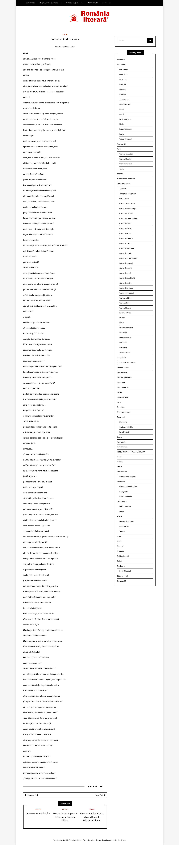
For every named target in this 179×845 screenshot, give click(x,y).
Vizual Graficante (75, 840)
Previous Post (32, 795)
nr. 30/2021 (71, 47)
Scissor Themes (96, 840)
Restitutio (122, 342)
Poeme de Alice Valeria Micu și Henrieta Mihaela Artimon (92, 817)
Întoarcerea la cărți (126, 328)
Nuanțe (122, 109)
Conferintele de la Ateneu (126, 362)
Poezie (65, 34)
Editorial (122, 89)
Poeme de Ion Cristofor (38, 813)
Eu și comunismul (123, 412)
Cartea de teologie (126, 288)
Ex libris (122, 318)
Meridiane (121, 482)
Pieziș (121, 124)
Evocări (119, 437)
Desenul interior (125, 313)
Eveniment (121, 417)
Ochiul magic (122, 501)
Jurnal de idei (124, 99)
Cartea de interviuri (126, 248)
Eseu (119, 402)
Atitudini (120, 174)
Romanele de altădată (127, 477)
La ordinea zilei (124, 104)
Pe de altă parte (125, 119)
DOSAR (119, 392)
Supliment (121, 566)
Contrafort (123, 74)
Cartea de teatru (125, 283)
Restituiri (120, 551)
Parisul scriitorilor (125, 496)
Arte (118, 149)
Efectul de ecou (125, 506)
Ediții (104, 3)
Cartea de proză (125, 273)
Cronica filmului (125, 159)
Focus (121, 323)
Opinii (121, 114)
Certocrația (123, 69)
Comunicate (121, 357)
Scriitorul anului (123, 556)
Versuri (122, 531)
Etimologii (121, 407)
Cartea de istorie (125, 253)
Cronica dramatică (126, 154)
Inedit (119, 457)
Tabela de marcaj (125, 139)
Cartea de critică (125, 223)
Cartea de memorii (126, 263)
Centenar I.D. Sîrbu (126, 427)
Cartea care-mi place (127, 203)
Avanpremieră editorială (126, 179)
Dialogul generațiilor (124, 377)
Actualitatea (121, 64)
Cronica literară (125, 308)
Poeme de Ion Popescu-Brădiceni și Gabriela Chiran (65, 817)
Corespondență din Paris (128, 487)
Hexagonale (123, 491)
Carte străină (124, 199)
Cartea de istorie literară (128, 258)
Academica (121, 59)
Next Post (99, 795)
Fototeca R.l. (121, 442)
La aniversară (124, 432)
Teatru (121, 169)
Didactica (122, 79)
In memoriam (122, 447)
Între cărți (123, 333)
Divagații (122, 84)
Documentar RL (123, 387)
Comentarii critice (123, 184)
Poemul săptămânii (126, 521)
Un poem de (124, 526)
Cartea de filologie (126, 238)
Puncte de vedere (125, 129)
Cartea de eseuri (125, 233)
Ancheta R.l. (121, 144)
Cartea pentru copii (126, 293)
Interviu (120, 462)
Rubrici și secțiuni (72, 3)
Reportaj (120, 546)
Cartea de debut (125, 228)
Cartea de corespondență (128, 218)
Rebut (121, 511)
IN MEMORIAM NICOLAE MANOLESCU (131, 452)
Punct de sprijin (125, 338)
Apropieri (122, 189)
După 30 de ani (125, 571)
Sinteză (119, 561)
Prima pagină (30, 3)
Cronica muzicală (125, 164)
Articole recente (92, 3)
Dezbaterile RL (122, 372)
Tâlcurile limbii (122, 576)
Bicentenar (123, 422)
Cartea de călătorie (126, 213)
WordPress (122, 840)
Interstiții (122, 94)
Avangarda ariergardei (127, 194)
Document (121, 382)
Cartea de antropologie (127, 208)
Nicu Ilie (66, 840)
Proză (119, 536)
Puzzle (121, 134)
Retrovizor (123, 348)
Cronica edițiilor (125, 298)
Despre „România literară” (49, 3)
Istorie (119, 467)
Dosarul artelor (122, 397)
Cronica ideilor (124, 303)
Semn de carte (124, 352)
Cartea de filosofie (126, 243)
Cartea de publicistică (127, 278)
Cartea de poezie (125, 268)
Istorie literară (122, 472)
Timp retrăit (121, 581)
